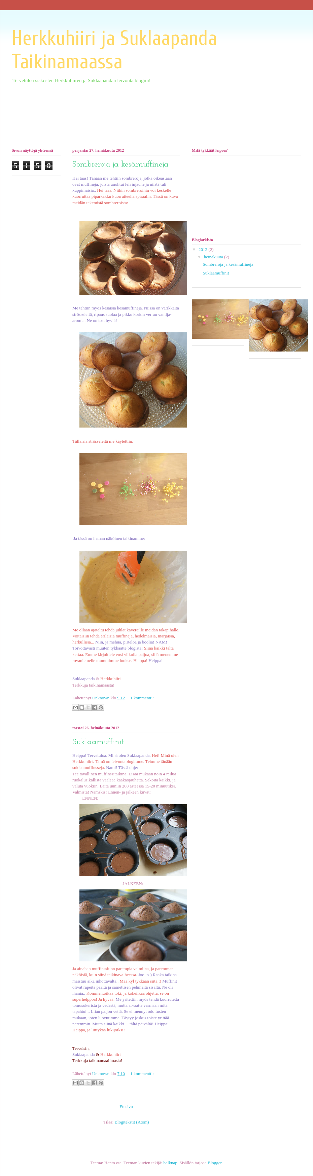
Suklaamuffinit (98, 742)
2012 (203, 249)
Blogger (214, 1162)
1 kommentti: (142, 697)
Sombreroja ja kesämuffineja (120, 164)
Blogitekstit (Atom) (131, 1122)
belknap (170, 1162)
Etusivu (126, 1106)
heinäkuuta (214, 256)
